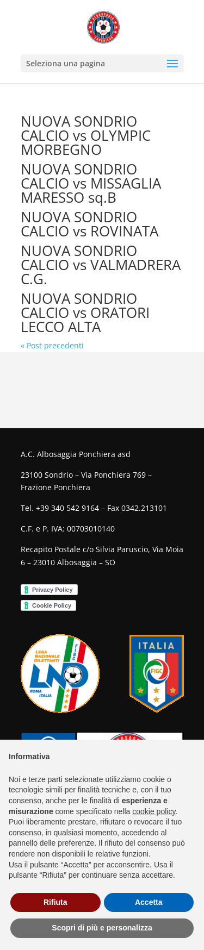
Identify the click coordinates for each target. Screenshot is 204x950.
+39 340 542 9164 (67, 508)
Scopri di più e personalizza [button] (102, 927)
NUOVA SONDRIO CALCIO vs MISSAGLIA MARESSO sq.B (91, 183)
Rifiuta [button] (55, 902)
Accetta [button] (149, 902)
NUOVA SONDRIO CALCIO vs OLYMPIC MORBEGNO (86, 135)
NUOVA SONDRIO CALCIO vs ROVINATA (89, 224)
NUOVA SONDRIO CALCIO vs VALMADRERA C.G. (101, 265)
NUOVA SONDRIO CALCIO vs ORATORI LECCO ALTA (85, 312)
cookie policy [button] (153, 811)
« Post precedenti (52, 345)
